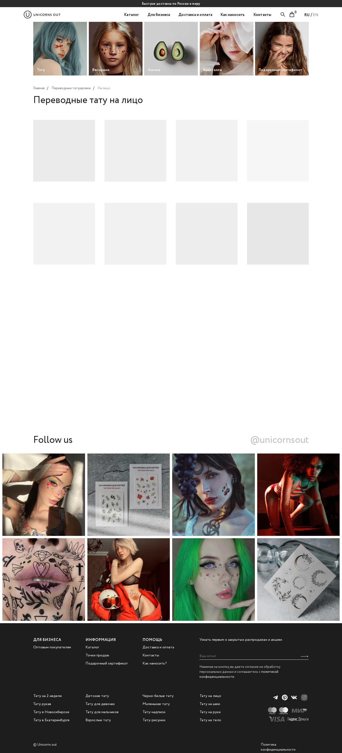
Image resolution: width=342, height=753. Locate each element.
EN (315, 15)
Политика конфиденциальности (278, 747)
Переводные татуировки (71, 88)
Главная (39, 88)
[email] (254, 656)
